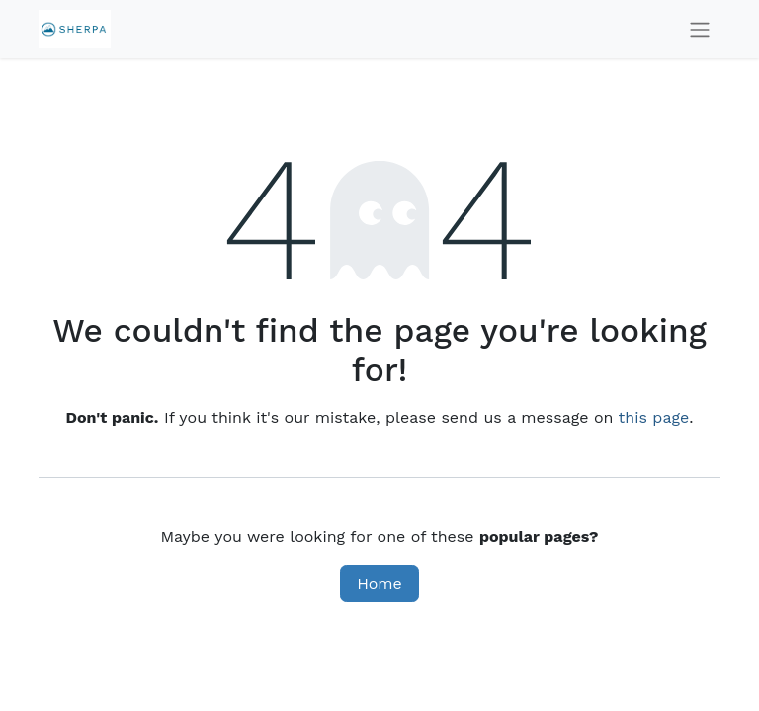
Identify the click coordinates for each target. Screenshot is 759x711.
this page (654, 417)
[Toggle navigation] (699, 29)
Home (379, 583)
